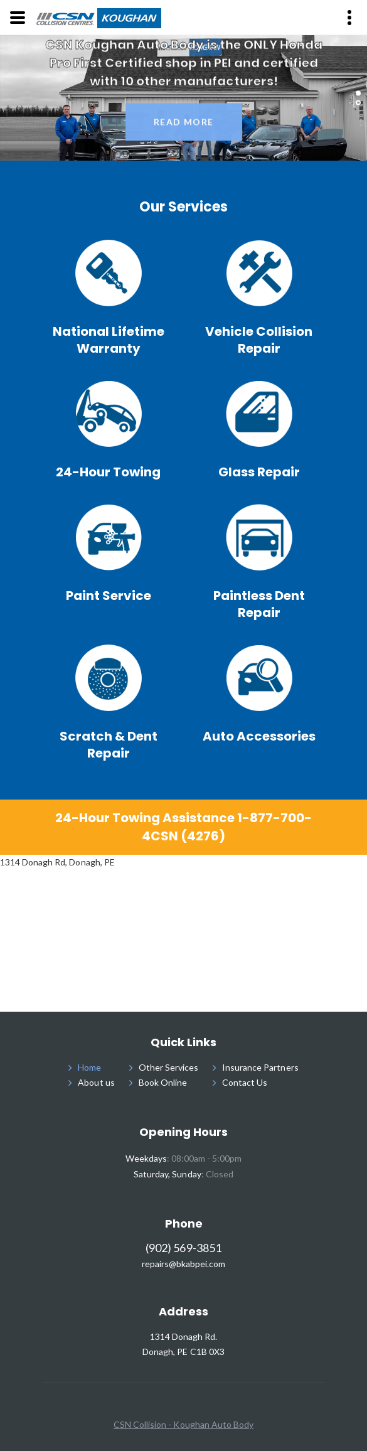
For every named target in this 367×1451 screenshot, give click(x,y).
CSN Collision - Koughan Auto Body (183, 1424)
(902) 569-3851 (183, 1248)
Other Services (168, 1067)
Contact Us (244, 1082)
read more (184, 124)
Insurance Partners (260, 1067)
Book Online (163, 1082)
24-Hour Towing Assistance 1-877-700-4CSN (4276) (183, 827)
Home (89, 1067)
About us (96, 1082)
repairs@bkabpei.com (184, 1264)
